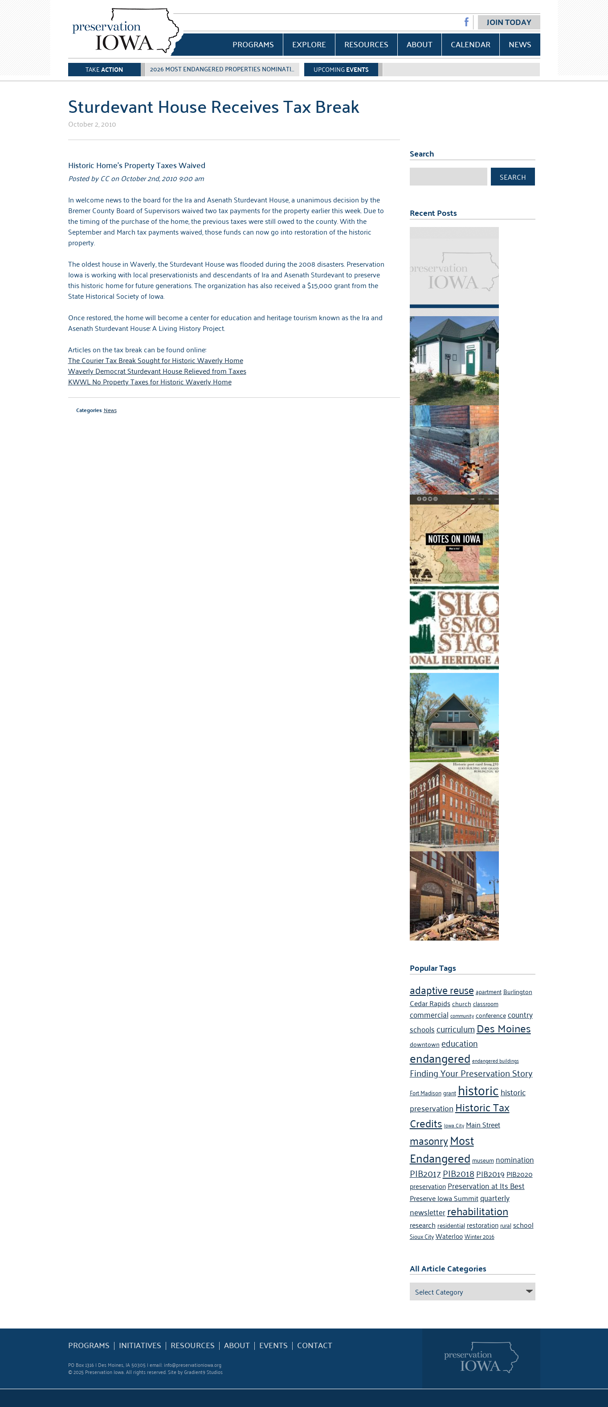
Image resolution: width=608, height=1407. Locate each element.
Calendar (470, 44)
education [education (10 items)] (459, 1042)
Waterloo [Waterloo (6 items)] (449, 1236)
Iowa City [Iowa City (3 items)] (454, 1125)
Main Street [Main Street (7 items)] (483, 1124)
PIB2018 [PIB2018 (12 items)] (458, 1173)
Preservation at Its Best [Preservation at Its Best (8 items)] (486, 1185)
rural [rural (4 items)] (505, 1224)
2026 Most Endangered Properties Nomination (225, 68)
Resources (366, 44)
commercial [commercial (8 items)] (429, 1014)
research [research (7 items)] (423, 1224)
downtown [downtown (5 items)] (425, 1043)
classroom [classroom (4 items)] (485, 1003)
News (520, 44)
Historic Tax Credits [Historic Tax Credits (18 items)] (460, 1115)
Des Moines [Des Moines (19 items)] (504, 1028)
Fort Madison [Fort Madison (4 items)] (425, 1092)
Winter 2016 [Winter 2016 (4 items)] (479, 1236)
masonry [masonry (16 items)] (429, 1140)
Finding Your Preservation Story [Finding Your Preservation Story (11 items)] (471, 1073)
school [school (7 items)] (523, 1224)
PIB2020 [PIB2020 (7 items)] (519, 1174)
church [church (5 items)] (461, 1003)
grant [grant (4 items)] (449, 1092)
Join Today (509, 22)
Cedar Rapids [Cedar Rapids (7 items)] (430, 1003)
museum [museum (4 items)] (483, 1159)
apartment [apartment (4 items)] (489, 991)
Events (273, 1345)
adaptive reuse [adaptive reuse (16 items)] (442, 989)
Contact (314, 1345)
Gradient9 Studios (203, 1371)
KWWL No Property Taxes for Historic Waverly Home (150, 381)
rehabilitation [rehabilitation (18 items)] (477, 1210)
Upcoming (341, 68)
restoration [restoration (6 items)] (482, 1224)
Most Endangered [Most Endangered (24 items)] (442, 1148)
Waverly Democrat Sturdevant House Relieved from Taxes (157, 370)
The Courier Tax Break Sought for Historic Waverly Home (155, 360)
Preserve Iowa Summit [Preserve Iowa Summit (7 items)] (444, 1198)
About (420, 44)
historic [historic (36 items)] (478, 1089)
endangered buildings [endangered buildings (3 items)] (495, 1060)
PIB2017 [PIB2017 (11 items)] (425, 1173)
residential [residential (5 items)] (451, 1224)
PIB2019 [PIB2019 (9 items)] (490, 1173)
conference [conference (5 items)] (491, 1014)
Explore (309, 44)
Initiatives (140, 1345)
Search (513, 176)
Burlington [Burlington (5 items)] (517, 991)
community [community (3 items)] (462, 1015)
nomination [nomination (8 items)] (515, 1159)
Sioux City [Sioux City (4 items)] (422, 1236)
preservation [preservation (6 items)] (428, 1186)
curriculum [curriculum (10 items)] (456, 1028)
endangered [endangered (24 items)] (440, 1058)
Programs (253, 44)
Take (104, 68)
